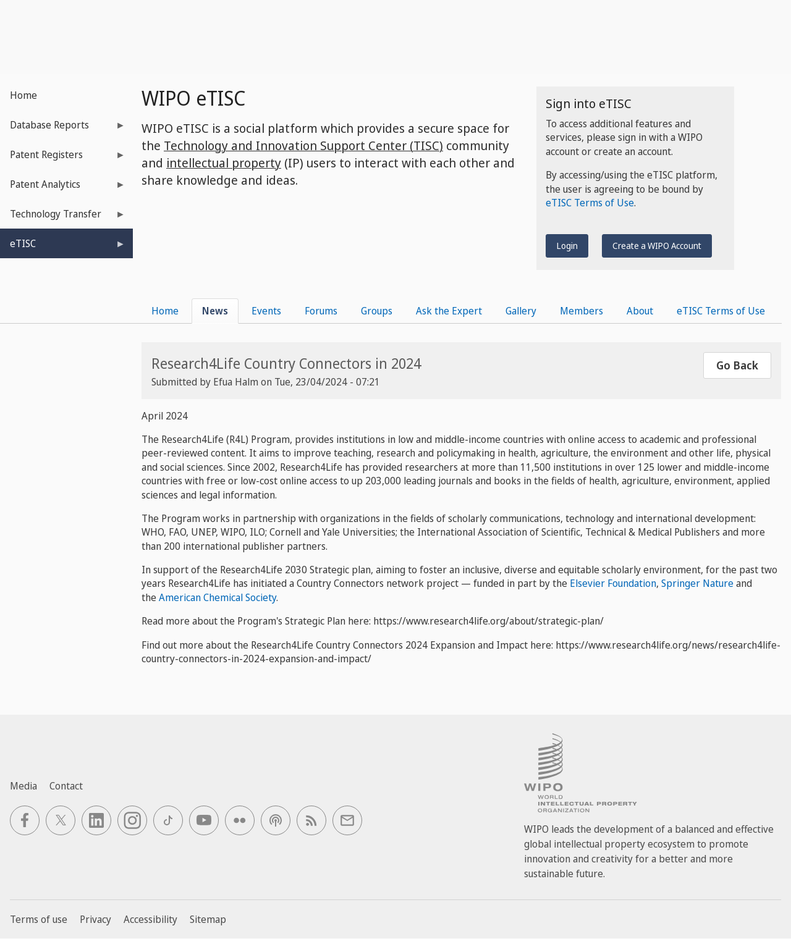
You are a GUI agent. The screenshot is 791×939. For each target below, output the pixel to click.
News (215, 311)
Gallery (520, 311)
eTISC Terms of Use (590, 202)
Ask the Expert (449, 311)
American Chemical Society (217, 597)
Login (567, 245)
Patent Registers (62, 158)
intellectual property (223, 162)
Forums (321, 311)
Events (266, 311)
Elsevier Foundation (613, 583)
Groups (376, 311)
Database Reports (62, 129)
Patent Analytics (62, 188)
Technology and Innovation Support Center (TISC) (303, 145)
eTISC (62, 247)
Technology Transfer (62, 218)
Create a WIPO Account (656, 245)
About (640, 311)
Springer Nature (696, 583)
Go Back (737, 365)
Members (581, 311)
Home (23, 95)
